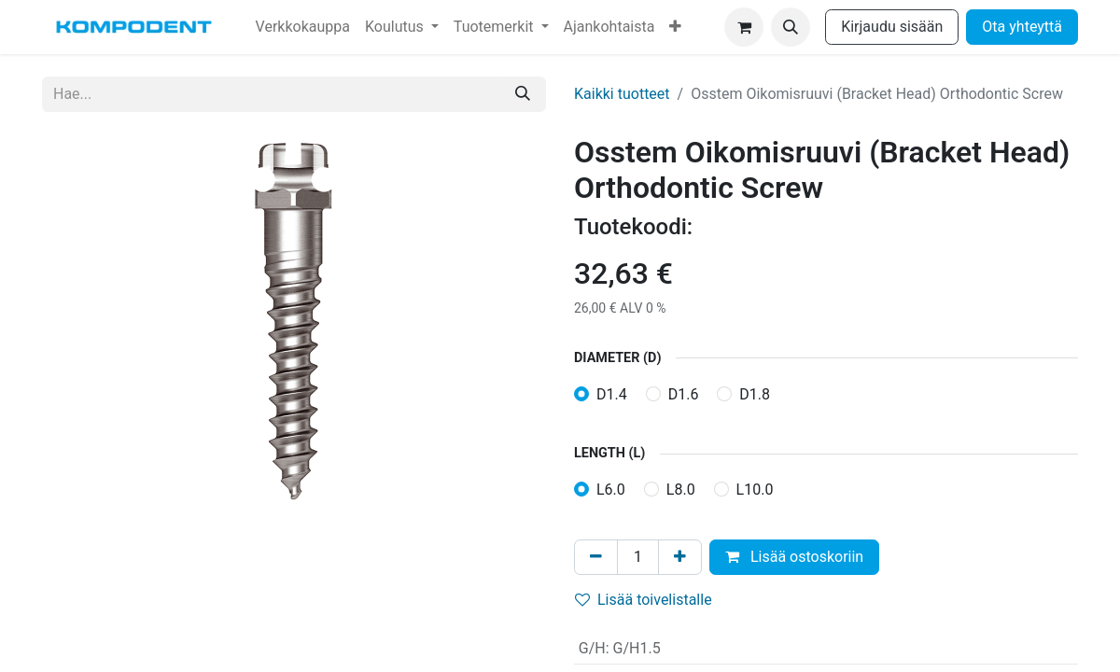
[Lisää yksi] (680, 557)
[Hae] (522, 94)
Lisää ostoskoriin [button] (794, 557)
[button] (790, 27)
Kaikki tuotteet (622, 94)
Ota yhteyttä (1022, 26)
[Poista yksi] (596, 557)
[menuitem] (302, 27)
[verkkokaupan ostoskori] (743, 27)
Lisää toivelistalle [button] (643, 600)
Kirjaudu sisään (892, 26)
